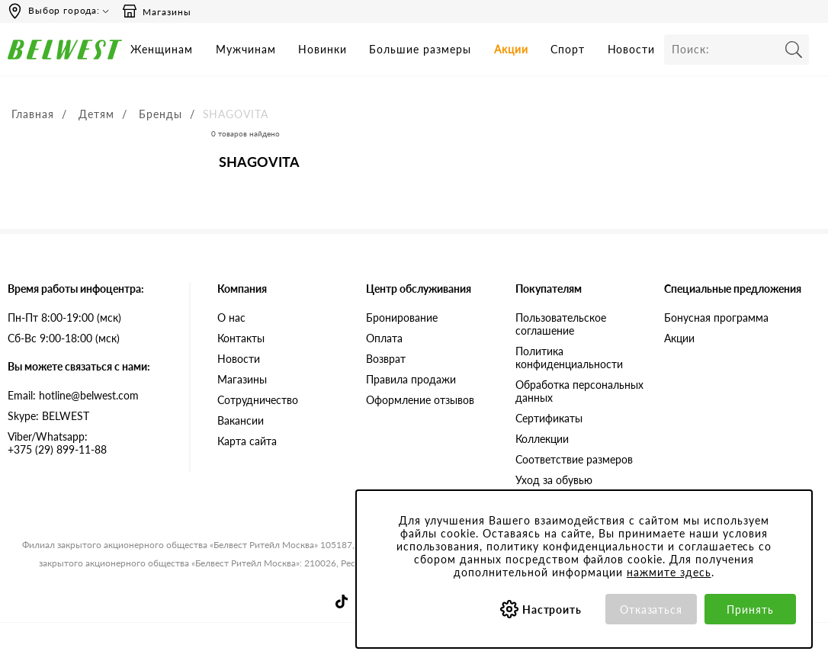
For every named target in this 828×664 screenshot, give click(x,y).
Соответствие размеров (574, 459)
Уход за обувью (553, 479)
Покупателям (548, 288)
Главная (32, 113)
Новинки (322, 49)
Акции (511, 49)
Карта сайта (247, 441)
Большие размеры (420, 49)
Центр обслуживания (418, 288)
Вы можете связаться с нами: (79, 366)
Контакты (241, 338)
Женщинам (161, 49)
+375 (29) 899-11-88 (87, 443)
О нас (231, 317)
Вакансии (240, 420)
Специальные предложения (732, 288)
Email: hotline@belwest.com (73, 395)
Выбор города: (64, 10)
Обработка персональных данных (579, 391)
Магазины (156, 11)
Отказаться (651, 609)
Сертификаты (548, 418)
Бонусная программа (716, 317)
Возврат (386, 358)
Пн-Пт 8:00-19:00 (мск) (64, 317)
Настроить (552, 609)
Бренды (160, 113)
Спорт (567, 49)
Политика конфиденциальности (569, 357)
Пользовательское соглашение (560, 324)
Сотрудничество (257, 399)
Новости (632, 49)
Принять (750, 609)
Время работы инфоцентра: (76, 288)
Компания (242, 288)
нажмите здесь (669, 572)
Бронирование (402, 317)
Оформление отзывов (420, 399)
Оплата (384, 338)
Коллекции (542, 438)
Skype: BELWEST (48, 415)
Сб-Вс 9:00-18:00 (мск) (64, 338)
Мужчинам (246, 49)
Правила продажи (411, 379)
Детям (96, 113)
